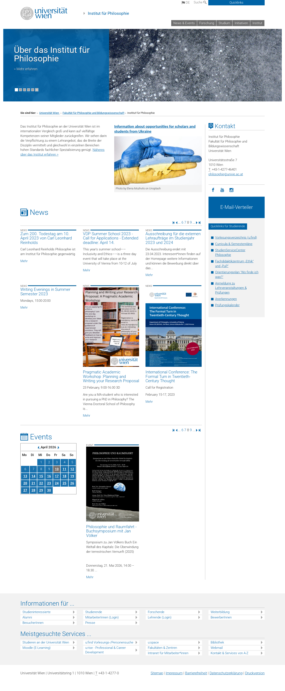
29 (41, 490)
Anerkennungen (226, 299)
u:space (153, 642)
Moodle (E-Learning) (36, 648)
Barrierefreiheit (196, 673)
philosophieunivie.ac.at (225, 174)
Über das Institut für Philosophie (52, 54)
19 (72, 476)
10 (57, 469)
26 (72, 483)
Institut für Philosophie (108, 13)
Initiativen (241, 23)
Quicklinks (236, 2)
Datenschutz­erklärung (226, 673)
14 (33, 476)
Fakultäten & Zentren (162, 648)
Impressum (174, 673)
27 (25, 490)
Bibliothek (217, 642)
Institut (257, 23)
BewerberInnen (221, 617)
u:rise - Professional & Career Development (105, 650)
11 (64, 469)
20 (25, 483)
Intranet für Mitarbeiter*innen (168, 653)
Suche (200, 2)
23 (49, 483)
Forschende (156, 612)
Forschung (206, 23)
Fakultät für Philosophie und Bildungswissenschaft (93, 112)
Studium (224, 23)
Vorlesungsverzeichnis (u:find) (236, 237)
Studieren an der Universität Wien (45, 642)
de (186, 2)
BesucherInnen (33, 623)
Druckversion (255, 673)
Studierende (93, 612)
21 (33, 483)
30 (49, 490)
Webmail (217, 648)
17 (57, 476)
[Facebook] (213, 190)
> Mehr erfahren (26, 69)
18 (64, 476)
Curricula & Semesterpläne (233, 244)
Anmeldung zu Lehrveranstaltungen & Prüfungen (231, 288)
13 (25, 476)
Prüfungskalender (227, 305)
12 (72, 469)
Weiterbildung (220, 612)
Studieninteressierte (36, 612)
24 (57, 483)
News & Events (184, 23)
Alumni (27, 617)
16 (49, 476)
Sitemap (157, 673)
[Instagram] (231, 190)
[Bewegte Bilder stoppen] (36, 89)
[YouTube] (222, 190)
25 (64, 483)
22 (41, 483)
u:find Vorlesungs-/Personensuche (109, 642)
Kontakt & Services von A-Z (229, 653)
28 (33, 490)
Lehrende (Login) (159, 617)
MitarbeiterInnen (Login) (102, 617)
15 (41, 476)
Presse (90, 623)
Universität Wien (49, 112)
